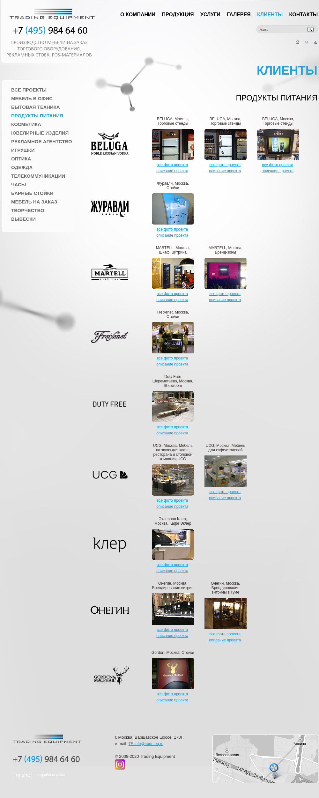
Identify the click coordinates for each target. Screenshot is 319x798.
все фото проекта (172, 165)
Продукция (178, 14)
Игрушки (22, 150)
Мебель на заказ (34, 201)
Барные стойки (32, 193)
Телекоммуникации (38, 176)
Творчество (27, 210)
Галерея (239, 14)
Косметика (26, 124)
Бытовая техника (35, 107)
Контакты (303, 14)
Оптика (21, 158)
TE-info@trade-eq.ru (146, 744)
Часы (18, 184)
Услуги (210, 14)
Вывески (23, 219)
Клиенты (270, 14)
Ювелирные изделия (40, 133)
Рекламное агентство (41, 141)
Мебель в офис (32, 98)
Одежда (22, 167)
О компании (137, 14)
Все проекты (29, 89)
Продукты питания (37, 115)
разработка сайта (51, 775)
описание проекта (172, 171)
